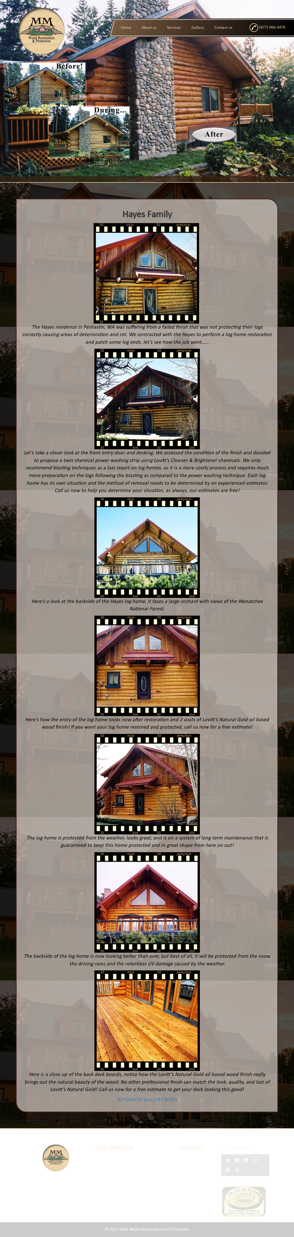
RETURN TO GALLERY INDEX (142, 1100)
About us (149, 28)
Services (174, 28)
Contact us (223, 28)
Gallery (197, 28)
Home (126, 28)
